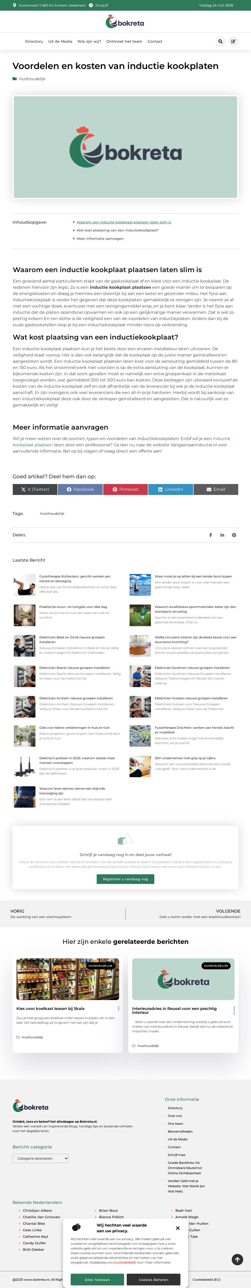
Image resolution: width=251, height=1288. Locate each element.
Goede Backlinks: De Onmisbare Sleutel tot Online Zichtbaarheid (185, 1168)
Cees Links (32, 1230)
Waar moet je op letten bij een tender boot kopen (193, 576)
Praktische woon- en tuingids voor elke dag (73, 607)
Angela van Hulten (192, 1223)
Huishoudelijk (32, 78)
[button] (177, 1228)
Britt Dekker (33, 1249)
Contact (155, 41)
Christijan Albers (37, 1210)
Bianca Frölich (111, 1217)
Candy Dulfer (34, 1243)
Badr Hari (183, 1210)
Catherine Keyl (35, 1236)
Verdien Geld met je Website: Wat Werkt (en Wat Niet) (186, 1186)
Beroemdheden (180, 1131)
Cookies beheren (153, 1280)
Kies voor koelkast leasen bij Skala (50, 1008)
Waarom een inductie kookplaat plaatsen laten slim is (124, 222)
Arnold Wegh (187, 1217)
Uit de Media (60, 41)
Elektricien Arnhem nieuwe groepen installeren (76, 698)
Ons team (175, 1124)
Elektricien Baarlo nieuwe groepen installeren (74, 668)
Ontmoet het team (124, 41)
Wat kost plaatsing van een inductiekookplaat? (118, 230)
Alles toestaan (97, 1280)
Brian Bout (108, 1210)
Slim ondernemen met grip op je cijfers (185, 758)
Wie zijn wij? (89, 41)
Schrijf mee (176, 1155)
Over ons (175, 1116)
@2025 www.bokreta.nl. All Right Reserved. (46, 1279)
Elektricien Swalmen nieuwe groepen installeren (192, 668)
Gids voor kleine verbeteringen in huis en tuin (74, 728)
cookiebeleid (125, 1262)
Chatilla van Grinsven (41, 1217)
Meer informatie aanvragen (100, 238)
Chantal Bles (34, 1223)
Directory (34, 41)
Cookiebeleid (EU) (207, 1279)
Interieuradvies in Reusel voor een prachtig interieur (174, 1010)
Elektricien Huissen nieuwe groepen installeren (191, 698)
